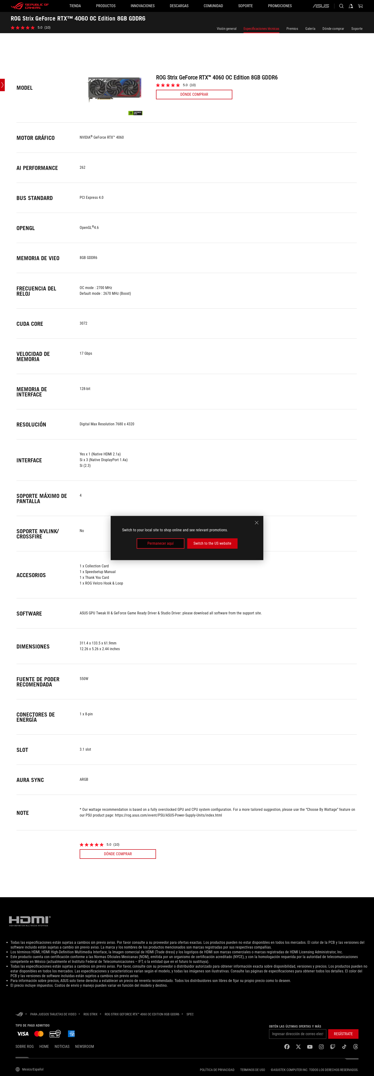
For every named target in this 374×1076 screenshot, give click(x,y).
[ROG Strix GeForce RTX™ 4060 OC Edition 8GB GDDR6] (142, 1014)
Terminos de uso (252, 1070)
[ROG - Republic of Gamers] (30, 6)
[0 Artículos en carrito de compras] (360, 6)
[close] (257, 523)
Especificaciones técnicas (261, 28)
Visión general (226, 28)
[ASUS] (320, 6)
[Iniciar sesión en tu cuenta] (351, 6)
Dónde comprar (333, 28)
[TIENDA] (75, 6)
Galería (310, 28)
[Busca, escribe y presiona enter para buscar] (341, 6)
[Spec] (190, 1014)
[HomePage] (19, 1014)
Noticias (62, 1046)
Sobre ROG (25, 1046)
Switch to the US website (212, 543)
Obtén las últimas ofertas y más (295, 1026)
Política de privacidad (217, 1070)
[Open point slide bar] (2, 85)
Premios (292, 28)
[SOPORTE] (245, 6)
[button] (105, 6)
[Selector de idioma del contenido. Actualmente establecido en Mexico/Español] (29, 1069)
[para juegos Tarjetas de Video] (53, 1014)
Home (44, 1046)
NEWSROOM (84, 1046)
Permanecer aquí (160, 543)
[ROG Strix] (90, 1014)
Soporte (357, 28)
